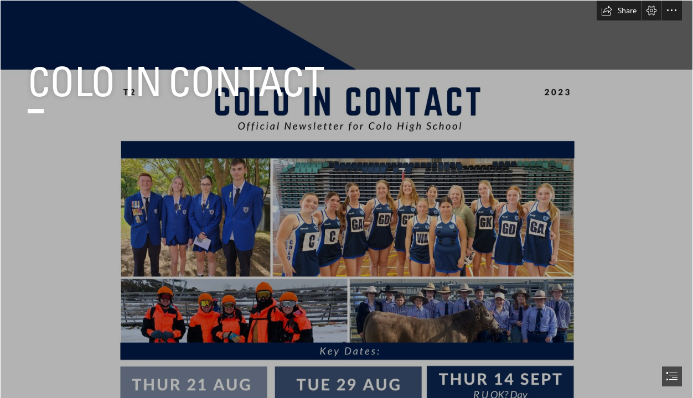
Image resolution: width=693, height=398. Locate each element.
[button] (619, 10)
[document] (346, 199)
